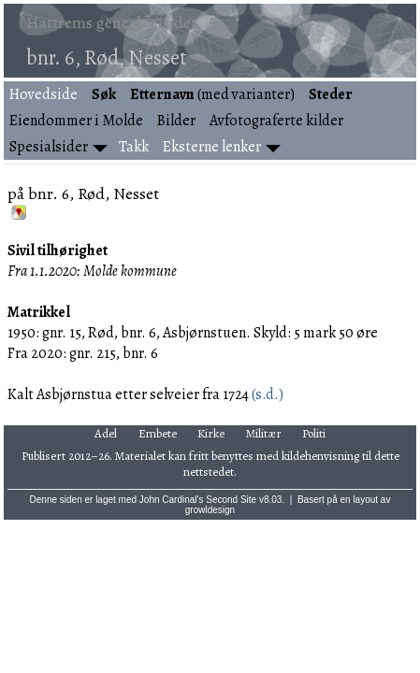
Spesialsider (48, 146)
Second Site (231, 499)
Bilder (176, 120)
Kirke (210, 433)
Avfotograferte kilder (276, 120)
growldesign (210, 510)
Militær (264, 433)
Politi (314, 433)
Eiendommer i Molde (76, 120)
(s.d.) (266, 394)
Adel (105, 433)
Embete (157, 433)
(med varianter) (212, 94)
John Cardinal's (171, 499)
